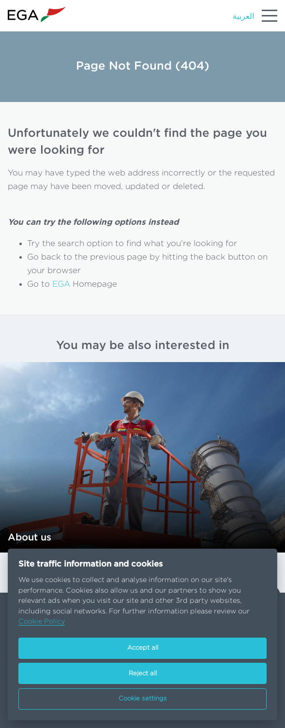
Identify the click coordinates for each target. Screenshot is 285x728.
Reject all (143, 673)
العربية (243, 16)
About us (29, 537)
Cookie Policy (41, 621)
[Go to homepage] (37, 15)
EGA (61, 284)
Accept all (142, 648)
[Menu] (269, 15)
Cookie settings (143, 699)
